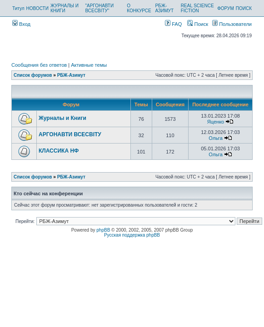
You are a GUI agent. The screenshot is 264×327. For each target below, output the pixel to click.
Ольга (215, 138)
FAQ (173, 24)
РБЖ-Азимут (71, 75)
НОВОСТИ (37, 8)
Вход (21, 24)
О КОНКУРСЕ (139, 8)
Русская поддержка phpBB (132, 235)
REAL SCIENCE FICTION (197, 8)
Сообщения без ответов (39, 65)
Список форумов (33, 75)
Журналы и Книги (62, 118)
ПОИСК (244, 8)
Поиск (197, 24)
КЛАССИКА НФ (59, 151)
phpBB (103, 230)
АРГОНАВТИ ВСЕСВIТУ (70, 134)
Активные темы (89, 65)
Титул (18, 8)
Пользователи (232, 24)
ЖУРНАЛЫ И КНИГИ (64, 8)
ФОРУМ (225, 8)
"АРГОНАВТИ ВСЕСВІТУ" (99, 8)
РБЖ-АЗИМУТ (164, 8)
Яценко (215, 121)
